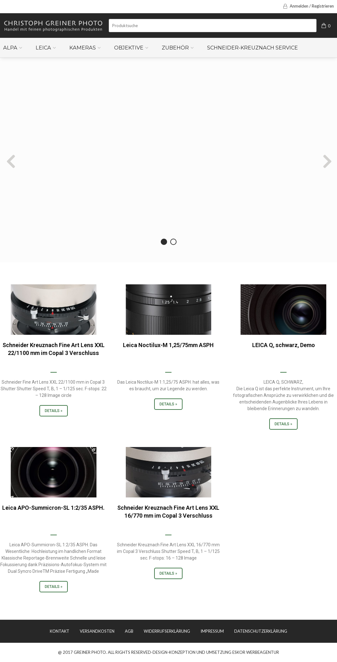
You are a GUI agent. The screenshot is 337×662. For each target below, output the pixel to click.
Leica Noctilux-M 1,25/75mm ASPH (168, 345)
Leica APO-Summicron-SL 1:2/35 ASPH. (53, 507)
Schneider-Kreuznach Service (252, 47)
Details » (53, 411)
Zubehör (175, 47)
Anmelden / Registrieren (308, 6)
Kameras (82, 47)
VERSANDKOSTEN (97, 631)
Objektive (128, 47)
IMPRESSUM (212, 631)
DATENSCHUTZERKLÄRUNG (260, 631)
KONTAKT (59, 631)
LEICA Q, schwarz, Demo (283, 345)
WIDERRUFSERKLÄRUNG (167, 631)
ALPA (10, 47)
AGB (129, 631)
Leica (43, 47)
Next (258, 161)
